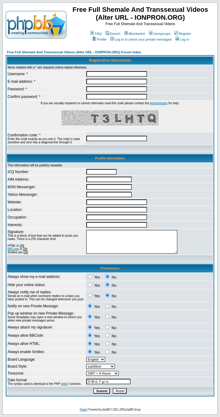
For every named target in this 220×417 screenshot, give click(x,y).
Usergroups (160, 33)
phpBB (106, 409)
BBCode (13, 249)
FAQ (96, 33)
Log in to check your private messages (141, 39)
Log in (182, 39)
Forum (83, 409)
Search (113, 33)
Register (182, 33)
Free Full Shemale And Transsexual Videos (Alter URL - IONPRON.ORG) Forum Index (74, 52)
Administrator (159, 103)
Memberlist (134, 33)
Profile (99, 39)
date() (65, 383)
